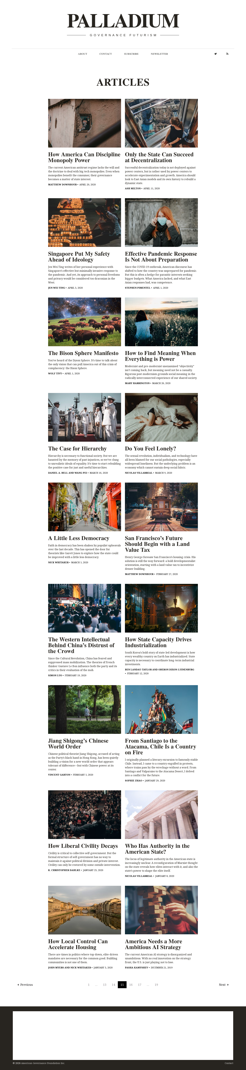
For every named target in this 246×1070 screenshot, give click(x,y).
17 (139, 985)
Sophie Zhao (133, 780)
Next (223, 985)
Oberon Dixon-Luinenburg (176, 669)
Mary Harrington (137, 383)
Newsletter (159, 54)
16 (131, 985)
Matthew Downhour (62, 184)
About (82, 54)
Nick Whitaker (58, 562)
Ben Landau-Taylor (138, 669)
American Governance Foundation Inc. (43, 1063)
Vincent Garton (59, 774)
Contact (106, 54)
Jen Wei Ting (56, 287)
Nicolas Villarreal (138, 472)
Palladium (123, 20)
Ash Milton (133, 188)
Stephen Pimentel (137, 287)
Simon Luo (55, 675)
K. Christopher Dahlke (64, 870)
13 (104, 985)
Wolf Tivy (55, 373)
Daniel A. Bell (58, 472)
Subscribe (131, 54)
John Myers (56, 967)
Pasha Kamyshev (136, 967)
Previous (25, 985)
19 (156, 985)
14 (113, 985)
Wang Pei (81, 472)
